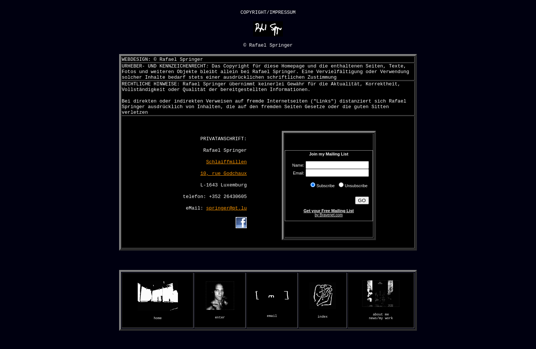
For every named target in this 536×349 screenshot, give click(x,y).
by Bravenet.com (328, 227)
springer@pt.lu (226, 224)
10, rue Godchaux (223, 186)
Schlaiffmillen (226, 173)
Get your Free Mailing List (328, 223)
